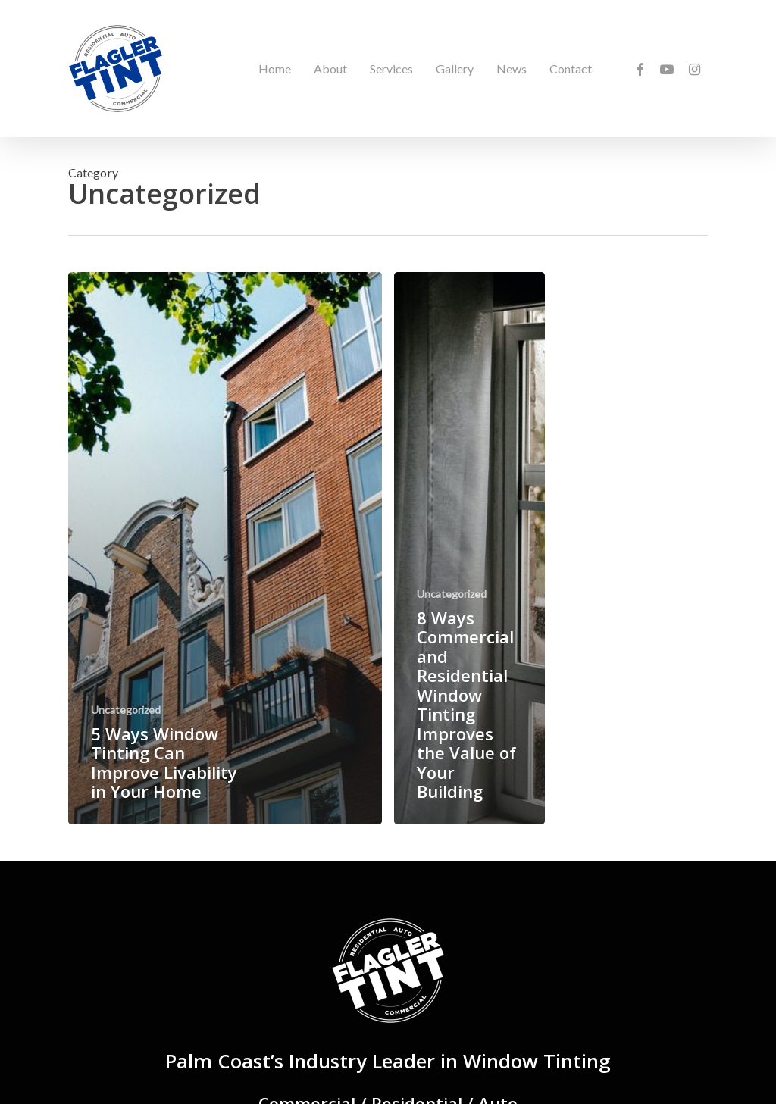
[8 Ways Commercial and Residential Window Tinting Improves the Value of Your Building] (469, 548)
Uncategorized (126, 709)
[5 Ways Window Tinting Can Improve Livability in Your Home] (225, 548)
